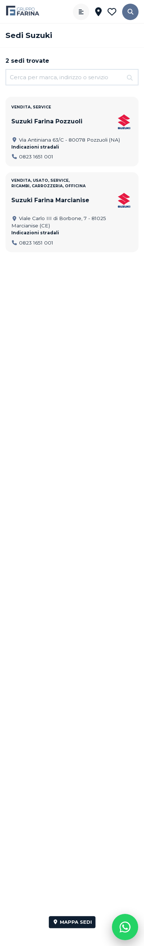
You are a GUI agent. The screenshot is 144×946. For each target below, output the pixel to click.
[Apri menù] (81, 12)
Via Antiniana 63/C (65, 140)
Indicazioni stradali (35, 147)
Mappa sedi (72, 922)
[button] (130, 12)
